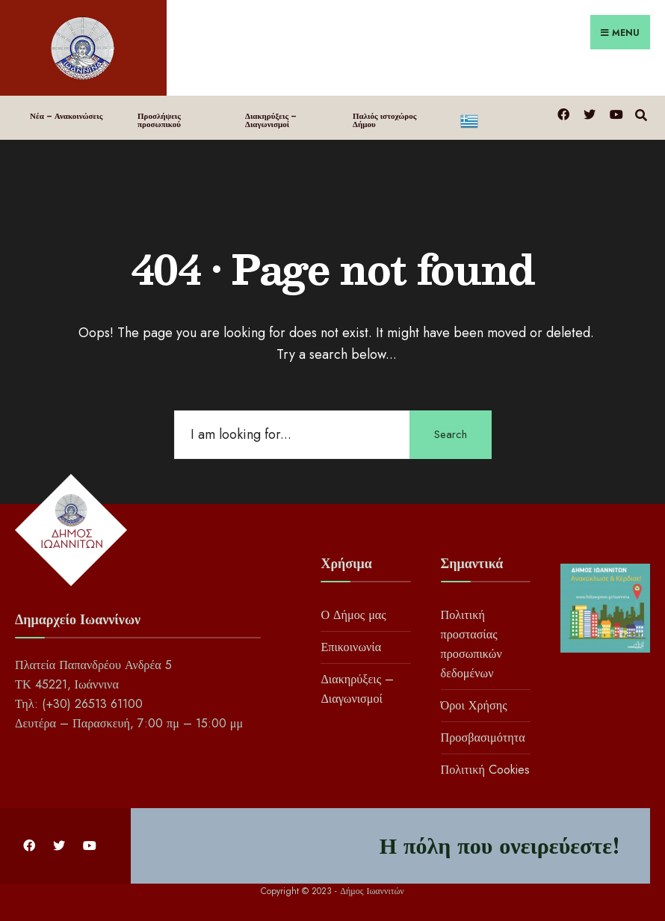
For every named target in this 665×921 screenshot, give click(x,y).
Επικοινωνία (351, 647)
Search (450, 434)
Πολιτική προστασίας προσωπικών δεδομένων (471, 644)
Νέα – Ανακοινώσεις (66, 116)
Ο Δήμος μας (353, 614)
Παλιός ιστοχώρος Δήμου (384, 120)
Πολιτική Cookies (485, 769)
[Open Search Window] (641, 113)
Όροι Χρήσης (474, 705)
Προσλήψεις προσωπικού (159, 120)
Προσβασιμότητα (483, 737)
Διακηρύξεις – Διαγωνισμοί (271, 120)
